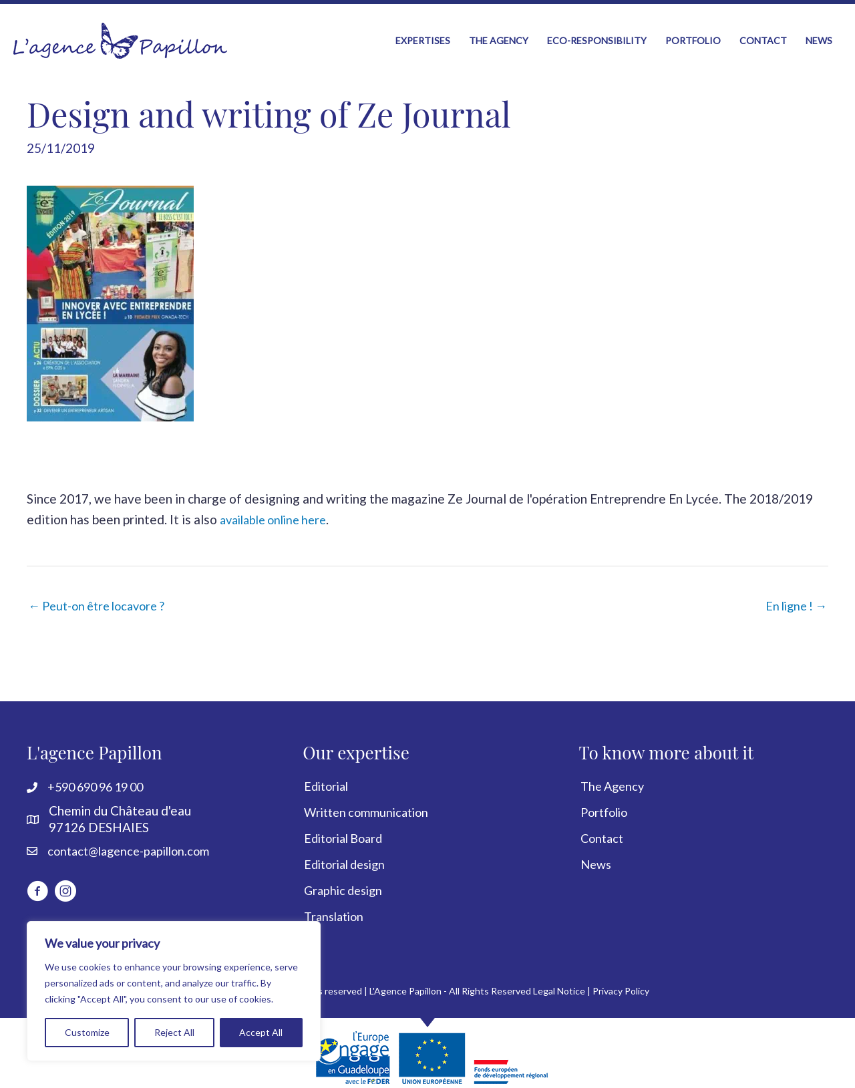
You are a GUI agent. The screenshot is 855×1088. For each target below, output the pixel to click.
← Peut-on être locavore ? (102, 594)
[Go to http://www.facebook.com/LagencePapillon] (37, 884)
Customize (87, 1032)
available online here (278, 507)
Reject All (174, 1032)
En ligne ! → (793, 594)
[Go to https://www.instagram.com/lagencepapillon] (65, 884)
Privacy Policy (620, 981)
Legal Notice (559, 981)
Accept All (261, 1032)
